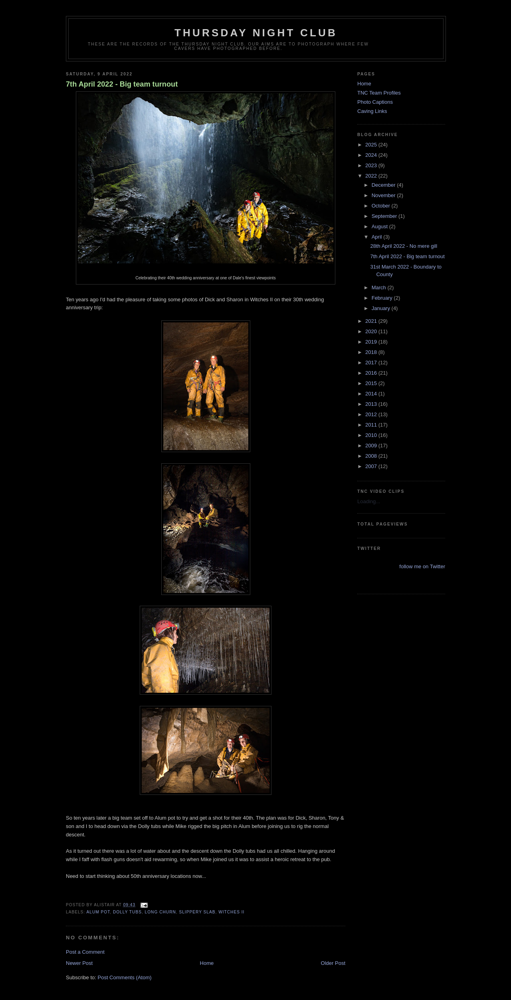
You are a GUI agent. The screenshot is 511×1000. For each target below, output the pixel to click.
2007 (371, 466)
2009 (371, 446)
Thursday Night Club (255, 33)
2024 (371, 155)
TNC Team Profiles (379, 93)
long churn (160, 912)
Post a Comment (85, 952)
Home (207, 963)
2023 (371, 165)
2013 (371, 404)
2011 (371, 425)
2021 (371, 321)
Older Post (333, 963)
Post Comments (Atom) (125, 977)
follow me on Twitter (422, 566)
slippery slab (197, 912)
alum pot (98, 912)
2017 (371, 363)
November (384, 195)
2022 (371, 176)
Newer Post (79, 963)
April (378, 237)
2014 (371, 394)
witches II (231, 912)
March (380, 288)
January (382, 308)
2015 (371, 383)
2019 (371, 342)
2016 (371, 373)
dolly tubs (127, 912)
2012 (371, 414)
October (382, 206)
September (385, 216)
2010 (371, 435)
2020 (371, 331)
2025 (371, 145)
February (383, 298)
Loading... (368, 501)
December (384, 185)
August (380, 226)
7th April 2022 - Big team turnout (122, 84)
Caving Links (372, 111)
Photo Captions (375, 102)
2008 (371, 456)
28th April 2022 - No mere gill (403, 246)
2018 (371, 352)
